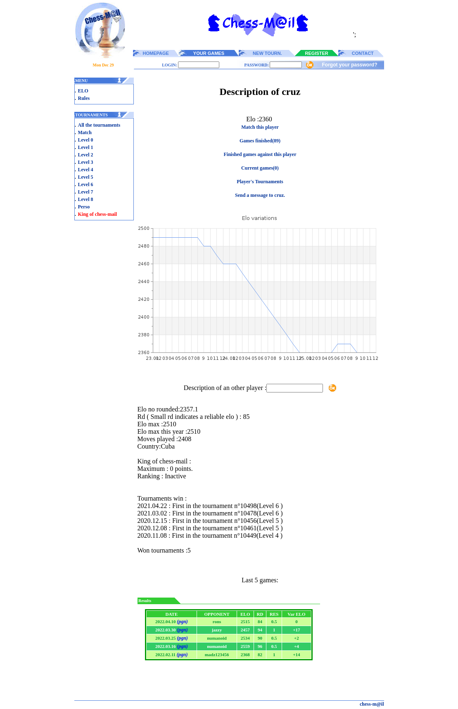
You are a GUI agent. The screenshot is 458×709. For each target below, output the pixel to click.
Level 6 (85, 184)
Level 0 (85, 140)
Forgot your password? (349, 65)
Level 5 (85, 177)
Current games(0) (260, 168)
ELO (83, 91)
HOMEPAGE (156, 53)
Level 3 (85, 162)
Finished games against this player (259, 154)
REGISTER (316, 53)
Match (85, 132)
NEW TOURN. (267, 53)
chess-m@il (372, 704)
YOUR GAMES (208, 53)
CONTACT (363, 53)
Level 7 (85, 192)
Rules (84, 98)
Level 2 (85, 155)
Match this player (260, 127)
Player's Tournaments (260, 181)
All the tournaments (99, 125)
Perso (84, 207)
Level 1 (85, 147)
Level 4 (85, 170)
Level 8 (85, 199)
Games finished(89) (260, 141)
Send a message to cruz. (260, 195)
